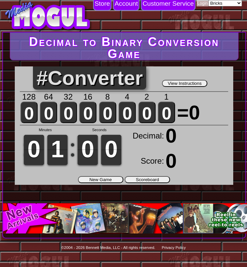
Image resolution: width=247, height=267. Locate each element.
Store (102, 3)
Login (202, 3)
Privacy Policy (174, 248)
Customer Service (168, 3)
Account (126, 3)
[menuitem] (102, 5)
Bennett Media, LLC (103, 248)
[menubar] (144, 5)
